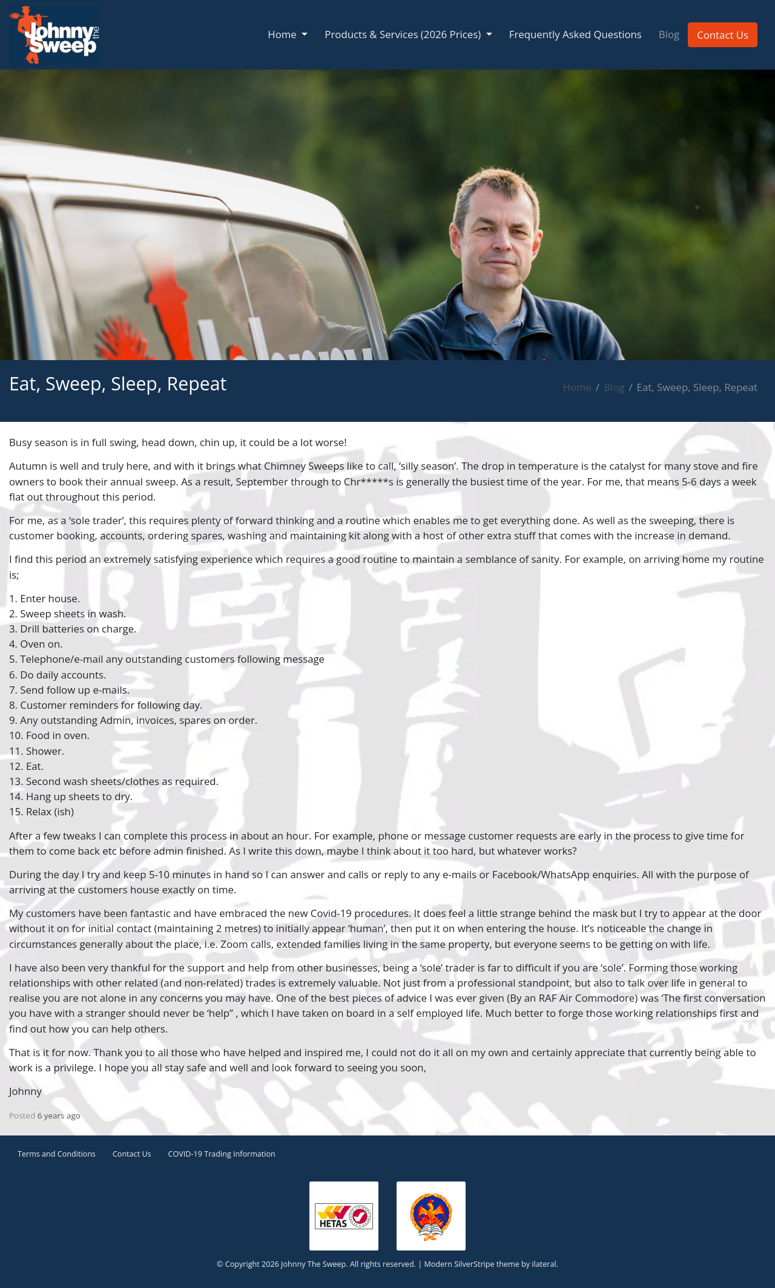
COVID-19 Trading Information (221, 1154)
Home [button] (283, 34)
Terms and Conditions (57, 1154)
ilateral (544, 1264)
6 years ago (59, 1115)
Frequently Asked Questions (575, 34)
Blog (669, 34)
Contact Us (722, 35)
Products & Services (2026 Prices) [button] (404, 34)
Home (577, 387)
